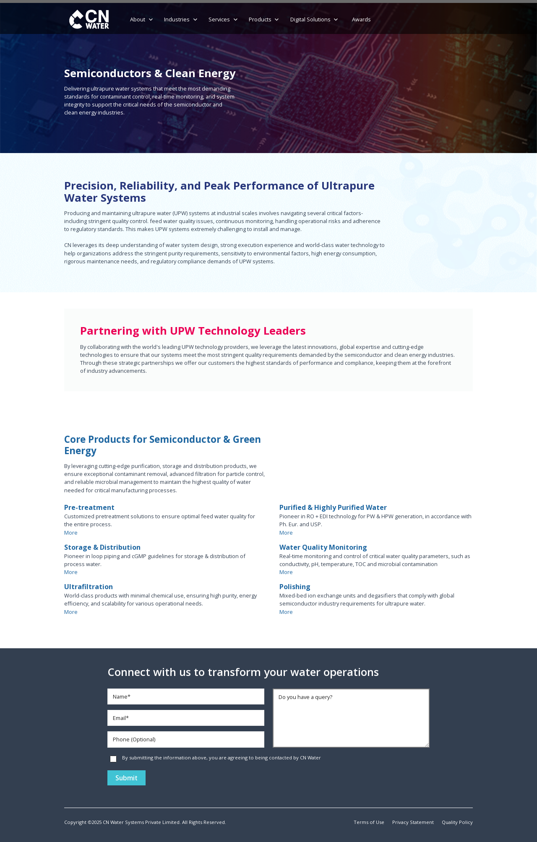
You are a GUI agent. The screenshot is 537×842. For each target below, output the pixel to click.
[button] (142, 20)
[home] (89, 19)
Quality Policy (457, 822)
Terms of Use (369, 822)
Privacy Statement (413, 822)
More (71, 532)
